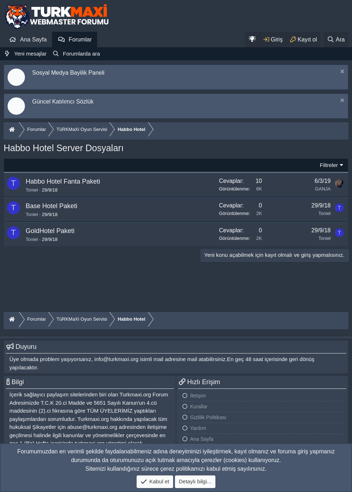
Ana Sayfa (33, 39)
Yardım (198, 428)
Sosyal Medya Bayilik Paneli (68, 73)
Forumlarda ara (81, 53)
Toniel (32, 190)
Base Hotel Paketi (51, 206)
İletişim (198, 396)
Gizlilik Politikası (208, 417)
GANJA (323, 189)
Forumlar (80, 39)
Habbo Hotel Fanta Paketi (63, 181)
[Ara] (335, 39)
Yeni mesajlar (30, 53)
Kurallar (198, 406)
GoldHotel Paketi (50, 230)
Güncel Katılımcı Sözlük (63, 101)
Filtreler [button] (329, 165)
